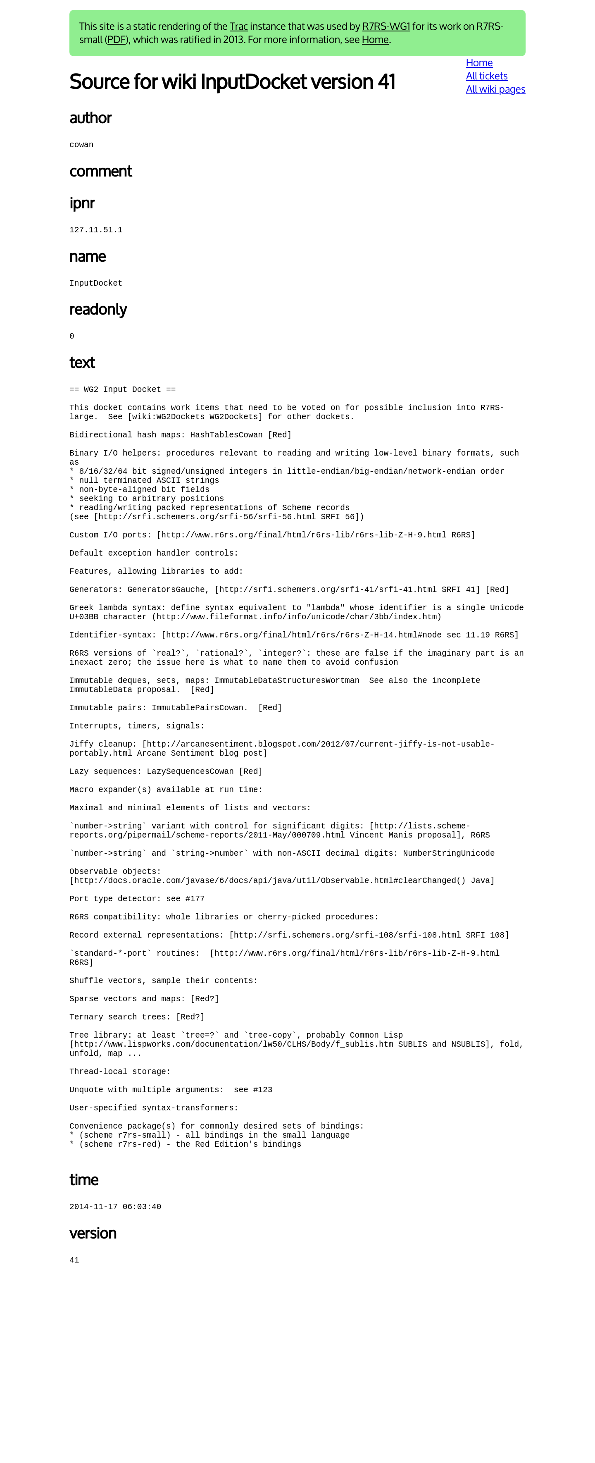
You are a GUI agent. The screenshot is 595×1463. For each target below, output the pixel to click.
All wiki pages (496, 89)
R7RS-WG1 (386, 26)
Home (375, 39)
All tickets (487, 76)
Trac (239, 26)
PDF (116, 39)
